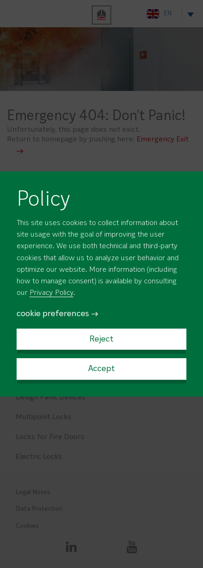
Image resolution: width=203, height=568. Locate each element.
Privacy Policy (51, 293)
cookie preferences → (58, 314)
